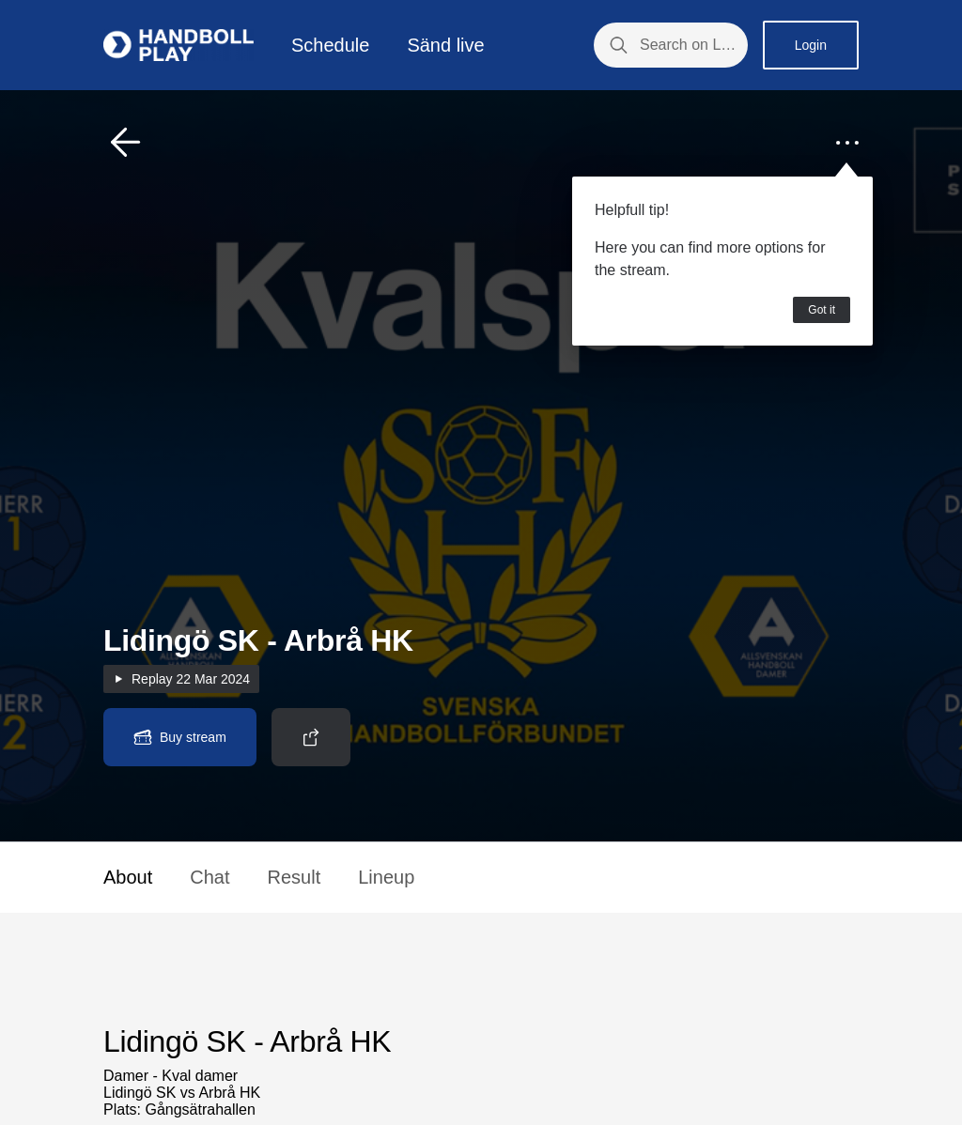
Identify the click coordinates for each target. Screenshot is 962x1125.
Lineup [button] (386, 877)
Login (811, 45)
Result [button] (294, 877)
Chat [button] (209, 877)
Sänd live (445, 45)
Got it (821, 309)
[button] (125, 142)
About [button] (127, 877)
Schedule (330, 45)
